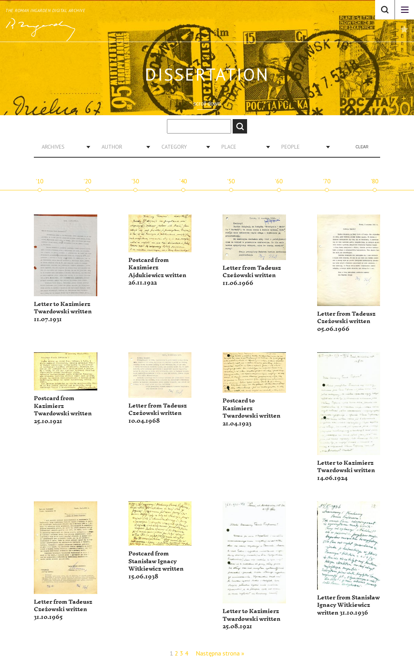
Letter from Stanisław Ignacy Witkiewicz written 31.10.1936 (348, 605)
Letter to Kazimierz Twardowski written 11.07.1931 (63, 311)
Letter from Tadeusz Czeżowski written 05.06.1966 (346, 321)
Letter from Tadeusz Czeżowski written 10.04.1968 (157, 413)
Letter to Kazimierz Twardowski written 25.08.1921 (252, 618)
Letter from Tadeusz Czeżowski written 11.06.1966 (252, 275)
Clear (362, 147)
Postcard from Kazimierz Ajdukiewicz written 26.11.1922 (157, 271)
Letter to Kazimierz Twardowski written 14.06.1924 (346, 470)
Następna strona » (220, 653)
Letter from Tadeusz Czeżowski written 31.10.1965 (63, 609)
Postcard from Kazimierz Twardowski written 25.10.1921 (63, 410)
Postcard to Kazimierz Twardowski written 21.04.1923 (252, 412)
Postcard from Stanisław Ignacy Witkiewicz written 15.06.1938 (156, 565)
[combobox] (63, 146)
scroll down (207, 103)
